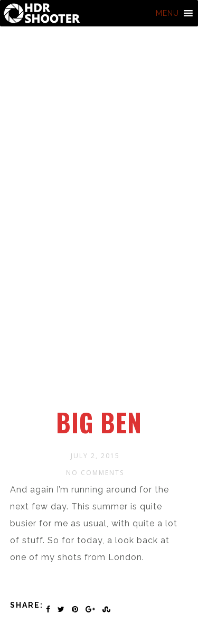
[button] (167, 13)
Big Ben (99, 422)
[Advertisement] (99, 305)
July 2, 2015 (95, 455)
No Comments (95, 472)
